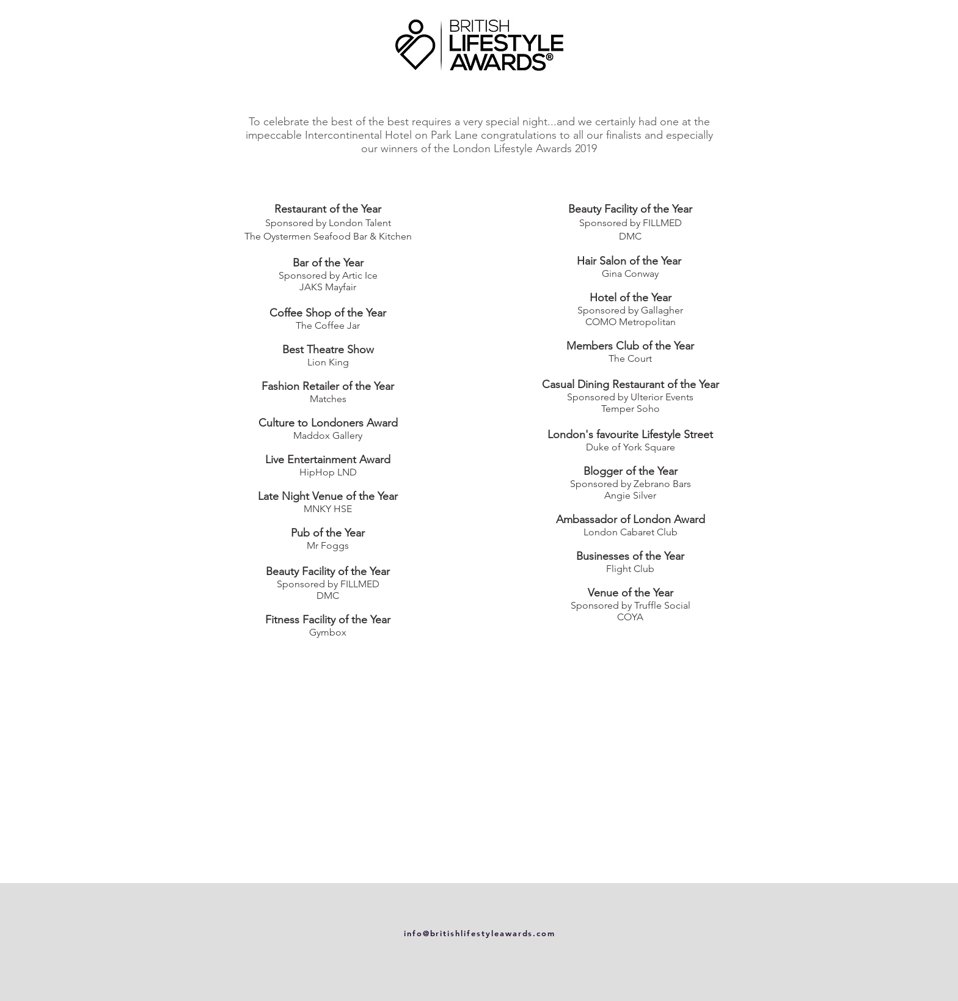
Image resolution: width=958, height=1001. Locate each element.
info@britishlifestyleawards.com (479, 933)
